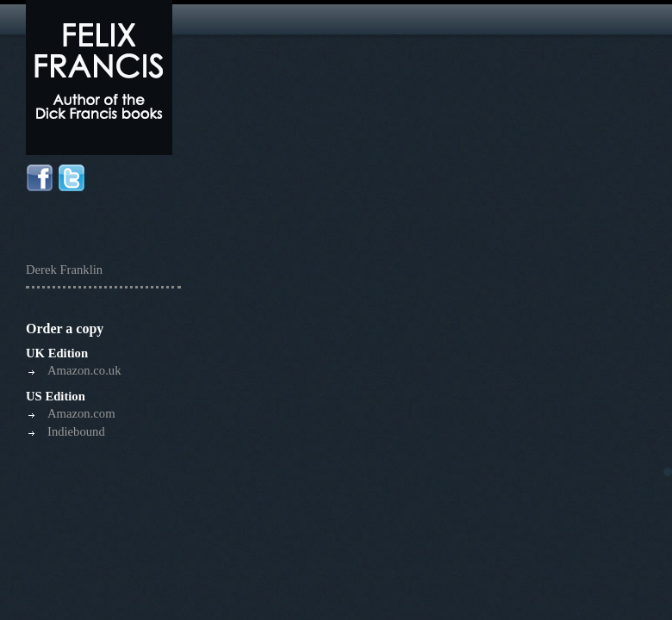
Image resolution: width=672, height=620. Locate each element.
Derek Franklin (64, 269)
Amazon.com (81, 413)
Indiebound (76, 431)
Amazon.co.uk (84, 370)
